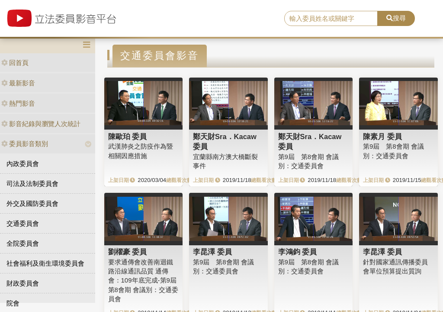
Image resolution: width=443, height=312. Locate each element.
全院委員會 (22, 243)
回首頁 (15, 62)
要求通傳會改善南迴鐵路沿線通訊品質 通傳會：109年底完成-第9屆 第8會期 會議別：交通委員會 (145, 280)
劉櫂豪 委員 (127, 252)
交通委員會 (22, 223)
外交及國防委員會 (32, 203)
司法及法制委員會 (32, 183)
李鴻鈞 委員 (297, 252)
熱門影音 (18, 103)
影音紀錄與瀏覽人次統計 (40, 123)
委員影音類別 (24, 143)
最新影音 (18, 83)
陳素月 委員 (382, 136)
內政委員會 (22, 163)
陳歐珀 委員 (127, 136)
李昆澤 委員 (212, 252)
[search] (331, 18)
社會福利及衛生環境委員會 (45, 263)
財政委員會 (22, 283)
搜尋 (396, 18)
